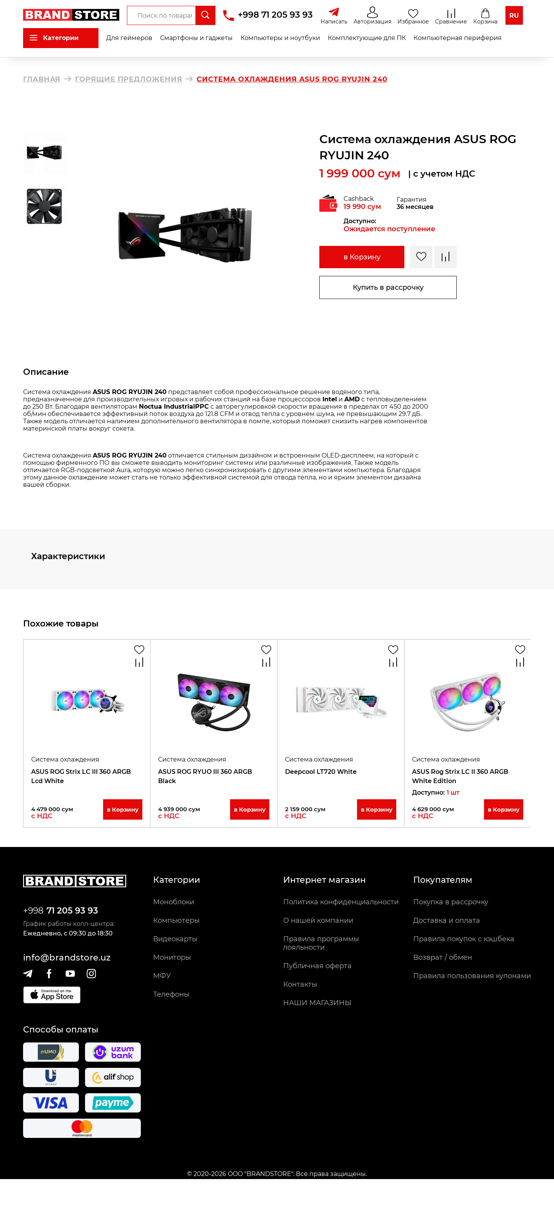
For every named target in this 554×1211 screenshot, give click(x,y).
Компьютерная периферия (458, 38)
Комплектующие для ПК (367, 38)
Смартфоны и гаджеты (196, 38)
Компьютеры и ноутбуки (280, 38)
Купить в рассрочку (388, 287)
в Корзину (362, 257)
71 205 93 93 (72, 910)
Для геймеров (129, 38)
